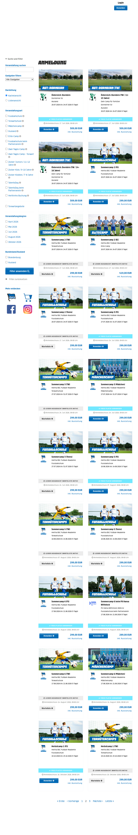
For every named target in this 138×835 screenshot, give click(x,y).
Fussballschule (14, 116)
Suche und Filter (15, 59)
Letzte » (109, 801)
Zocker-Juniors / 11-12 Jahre (17, 163)
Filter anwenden (20, 271)
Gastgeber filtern (19, 77)
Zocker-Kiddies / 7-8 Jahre (19, 176)
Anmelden (120, 8)
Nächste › (98, 801)
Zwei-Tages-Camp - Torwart (19, 155)
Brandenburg (13, 257)
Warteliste (47, 274)
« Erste (60, 801)
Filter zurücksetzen (18, 279)
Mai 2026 (11, 227)
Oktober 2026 (13, 242)
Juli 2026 (11, 232)
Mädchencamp (14, 126)
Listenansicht (13, 100)
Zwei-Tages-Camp (16, 149)
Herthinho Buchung (17, 195)
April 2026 (11, 221)
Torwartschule (14, 121)
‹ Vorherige (73, 801)
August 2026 (12, 237)
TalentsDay (13, 182)
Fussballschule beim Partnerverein (16, 142)
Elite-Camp (13, 136)
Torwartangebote (14, 206)
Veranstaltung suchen (19, 66)
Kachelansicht (13, 95)
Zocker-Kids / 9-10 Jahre (19, 170)
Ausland (11, 131)
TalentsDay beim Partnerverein (14, 189)
